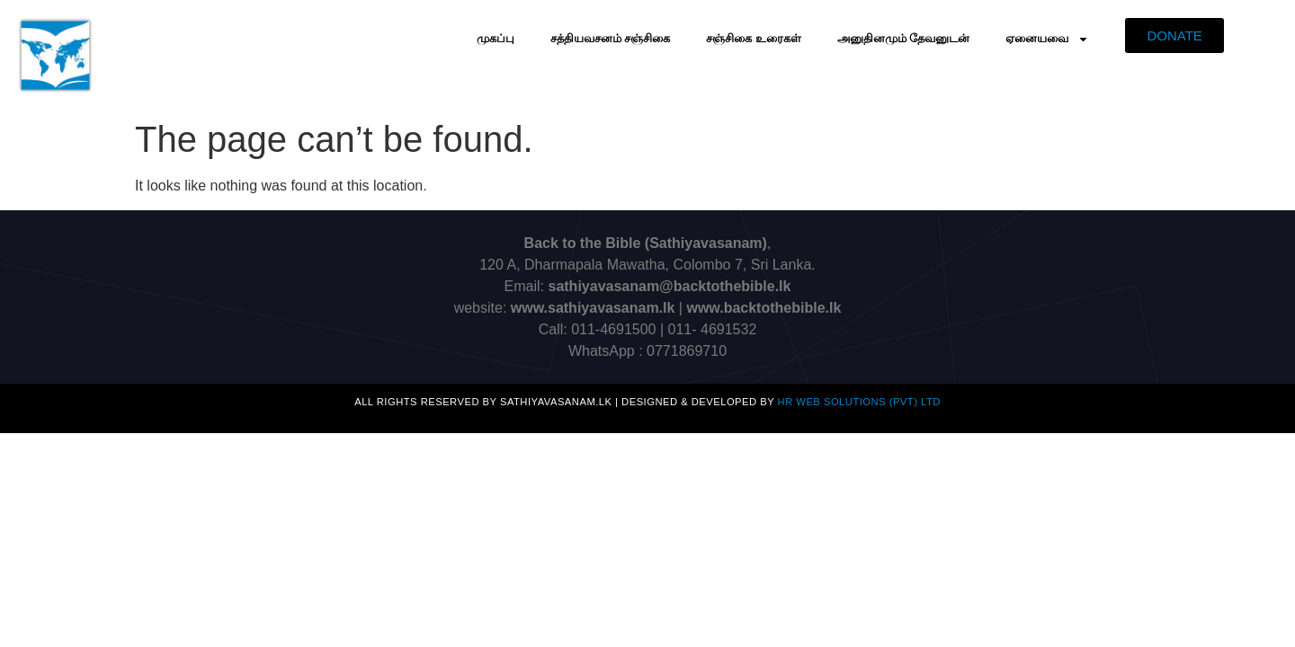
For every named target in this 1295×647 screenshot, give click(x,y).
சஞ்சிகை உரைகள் (753, 38)
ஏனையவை (1047, 39)
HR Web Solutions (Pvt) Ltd (859, 401)
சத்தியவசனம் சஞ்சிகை (610, 38)
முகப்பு (495, 38)
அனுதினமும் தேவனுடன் (903, 38)
